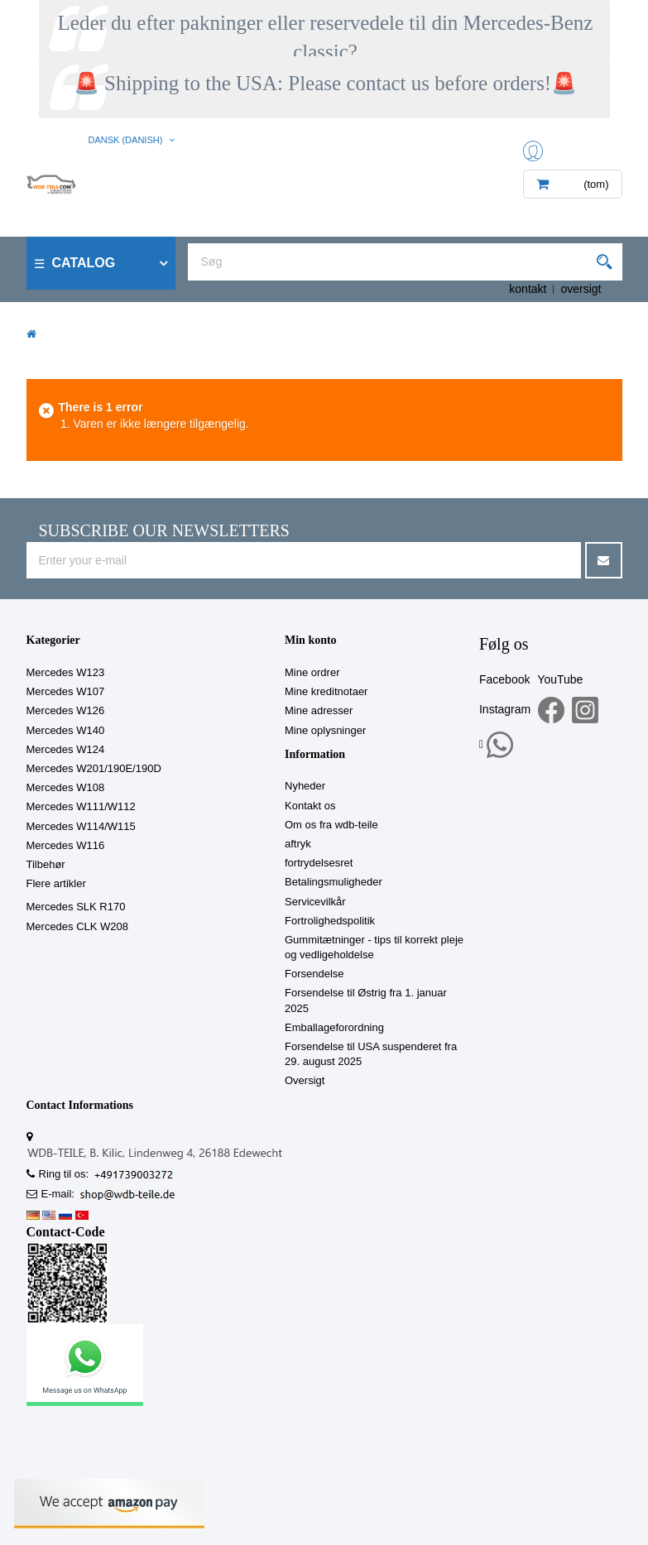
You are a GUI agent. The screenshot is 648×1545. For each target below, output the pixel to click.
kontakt (527, 288)
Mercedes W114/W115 (81, 826)
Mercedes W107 (65, 691)
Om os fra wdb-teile (331, 824)
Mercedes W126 (65, 710)
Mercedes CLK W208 (77, 926)
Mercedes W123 (65, 672)
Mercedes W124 (65, 749)
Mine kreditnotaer (326, 691)
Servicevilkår (315, 901)
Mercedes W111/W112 (81, 806)
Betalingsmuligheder (333, 882)
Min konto (311, 640)
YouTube (560, 679)
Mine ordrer (312, 672)
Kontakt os (310, 805)
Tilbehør (45, 864)
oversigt (580, 288)
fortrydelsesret (319, 862)
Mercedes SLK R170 (76, 906)
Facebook (504, 679)
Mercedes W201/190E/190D (93, 768)
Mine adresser (319, 710)
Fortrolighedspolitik (330, 920)
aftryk (298, 843)
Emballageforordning (334, 1027)
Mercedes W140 (65, 730)
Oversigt (304, 1080)
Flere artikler (56, 883)
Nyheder (305, 786)
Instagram (504, 709)
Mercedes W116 (65, 845)
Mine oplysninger (325, 730)
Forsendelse (314, 973)
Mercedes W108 (65, 787)
